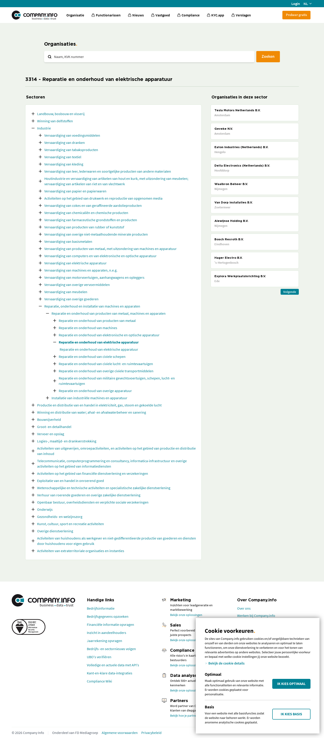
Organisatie (75, 15)
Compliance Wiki (99, 681)
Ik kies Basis (291, 714)
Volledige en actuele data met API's (113, 665)
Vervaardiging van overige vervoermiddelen (77, 284)
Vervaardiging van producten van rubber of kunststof (84, 227)
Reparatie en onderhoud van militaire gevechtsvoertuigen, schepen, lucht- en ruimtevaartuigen (117, 381)
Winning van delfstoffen (55, 121)
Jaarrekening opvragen (104, 640)
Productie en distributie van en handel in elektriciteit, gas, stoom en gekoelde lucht (99, 405)
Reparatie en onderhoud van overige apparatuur (95, 390)
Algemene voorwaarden (120, 732)
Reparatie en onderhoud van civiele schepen (92, 356)
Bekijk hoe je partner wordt (188, 715)
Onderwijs (45, 509)
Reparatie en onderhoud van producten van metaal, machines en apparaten (109, 313)
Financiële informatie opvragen (110, 624)
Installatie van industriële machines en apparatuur (89, 398)
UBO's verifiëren (99, 657)
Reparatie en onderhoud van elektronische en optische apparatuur (109, 335)
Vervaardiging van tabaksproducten (71, 149)
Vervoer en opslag (50, 434)
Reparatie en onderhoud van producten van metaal (97, 320)
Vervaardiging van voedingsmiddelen (72, 135)
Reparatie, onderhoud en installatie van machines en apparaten (92, 306)
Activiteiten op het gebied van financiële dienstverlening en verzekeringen (92, 473)
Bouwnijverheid (49, 419)
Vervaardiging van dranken (64, 142)
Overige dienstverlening (55, 531)
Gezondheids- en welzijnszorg (59, 516)
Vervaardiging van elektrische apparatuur (75, 263)
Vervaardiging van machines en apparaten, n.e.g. (80, 270)
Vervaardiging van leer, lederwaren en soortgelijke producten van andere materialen (107, 171)
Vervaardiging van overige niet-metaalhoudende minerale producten (96, 234)
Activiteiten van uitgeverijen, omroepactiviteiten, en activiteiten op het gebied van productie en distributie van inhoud (116, 451)
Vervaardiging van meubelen (65, 292)
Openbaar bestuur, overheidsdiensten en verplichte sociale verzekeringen (92, 502)
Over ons (244, 608)
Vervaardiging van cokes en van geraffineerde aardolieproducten (93, 205)
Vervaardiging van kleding (63, 164)
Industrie (44, 128)
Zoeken (268, 56)
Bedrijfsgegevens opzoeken (107, 616)
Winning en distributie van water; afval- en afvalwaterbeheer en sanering (91, 412)
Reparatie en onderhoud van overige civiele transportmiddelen (106, 371)
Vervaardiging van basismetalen (68, 241)
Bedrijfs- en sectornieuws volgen (111, 649)
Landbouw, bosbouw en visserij (61, 113)
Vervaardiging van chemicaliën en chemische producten (86, 212)
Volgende (289, 292)
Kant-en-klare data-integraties (109, 673)
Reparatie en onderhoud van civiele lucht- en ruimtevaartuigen (106, 363)
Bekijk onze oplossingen (186, 615)
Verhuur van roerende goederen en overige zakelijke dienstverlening (88, 495)
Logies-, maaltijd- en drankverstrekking (66, 441)
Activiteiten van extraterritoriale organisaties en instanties (80, 550)
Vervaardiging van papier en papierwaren (75, 191)
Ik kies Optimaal (291, 684)
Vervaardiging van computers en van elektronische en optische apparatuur (100, 256)
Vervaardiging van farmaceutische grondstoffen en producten (90, 220)
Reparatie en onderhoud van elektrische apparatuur (99, 342)
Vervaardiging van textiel (62, 157)
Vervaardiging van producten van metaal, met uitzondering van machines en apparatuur (110, 248)
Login (295, 3)
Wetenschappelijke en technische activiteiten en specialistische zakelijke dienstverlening (103, 488)
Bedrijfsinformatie (101, 608)
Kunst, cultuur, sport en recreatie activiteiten (70, 524)
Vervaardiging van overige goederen (71, 299)
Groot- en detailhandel (54, 426)
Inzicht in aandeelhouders (106, 632)
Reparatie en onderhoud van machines (88, 328)
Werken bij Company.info (256, 615)
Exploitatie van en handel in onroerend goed (70, 480)
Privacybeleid (151, 732)
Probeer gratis (296, 15)
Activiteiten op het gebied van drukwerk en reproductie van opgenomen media (103, 198)
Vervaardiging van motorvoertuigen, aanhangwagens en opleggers (94, 277)
